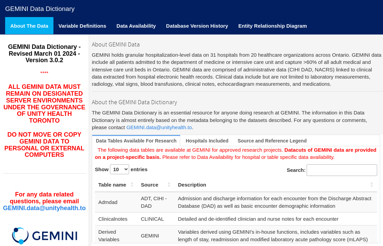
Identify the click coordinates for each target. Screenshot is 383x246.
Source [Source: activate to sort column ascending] (149, 185)
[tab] (136, 141)
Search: (332, 170)
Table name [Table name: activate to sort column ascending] (112, 185)
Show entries (121, 169)
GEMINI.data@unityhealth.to (44, 208)
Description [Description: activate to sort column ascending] (192, 185)
